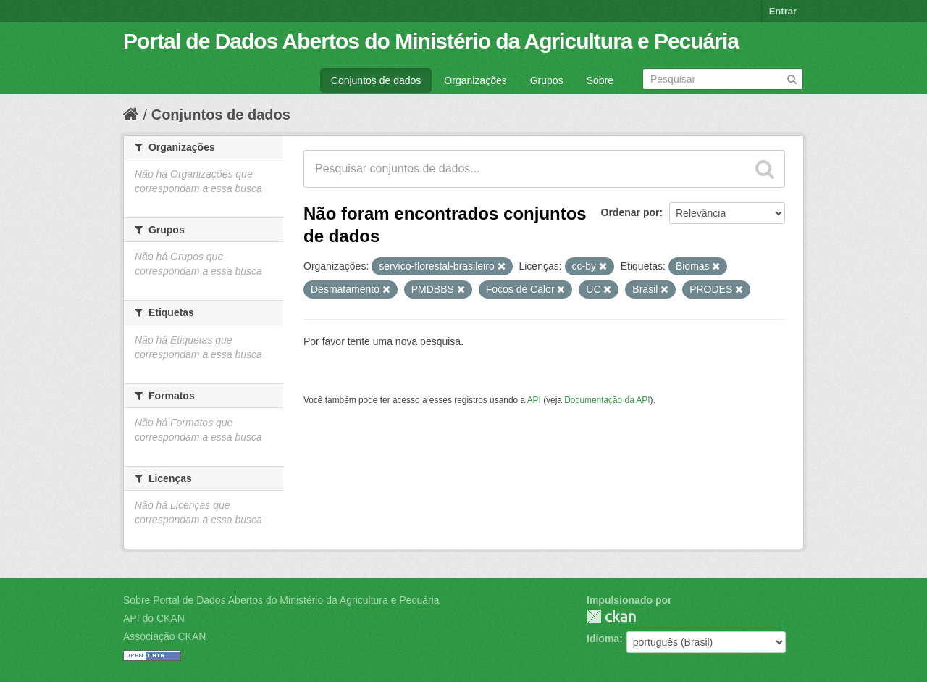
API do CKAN (154, 618)
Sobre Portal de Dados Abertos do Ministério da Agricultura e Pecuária (281, 600)
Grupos (546, 80)
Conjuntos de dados (376, 80)
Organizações (475, 80)
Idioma (603, 638)
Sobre (600, 80)
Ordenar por (630, 212)
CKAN (611, 616)
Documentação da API (607, 400)
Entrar (783, 11)
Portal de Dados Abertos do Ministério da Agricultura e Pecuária (431, 41)
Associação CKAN (164, 636)
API (534, 400)
